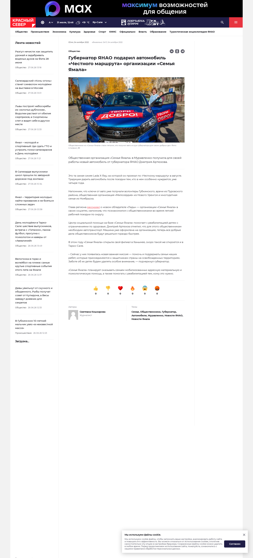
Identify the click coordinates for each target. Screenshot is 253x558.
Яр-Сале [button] (98, 22)
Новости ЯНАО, (174, 315)
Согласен (234, 544)
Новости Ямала (141, 319)
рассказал (93, 207)
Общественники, (151, 311)
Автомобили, (140, 315)
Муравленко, (156, 315)
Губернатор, (169, 311)
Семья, (136, 311)
